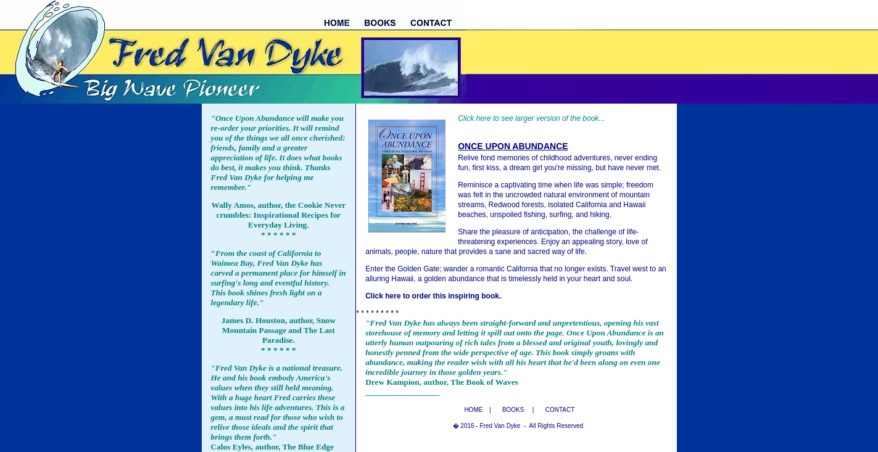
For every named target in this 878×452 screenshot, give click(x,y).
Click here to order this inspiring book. (433, 296)
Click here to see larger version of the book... (531, 118)
